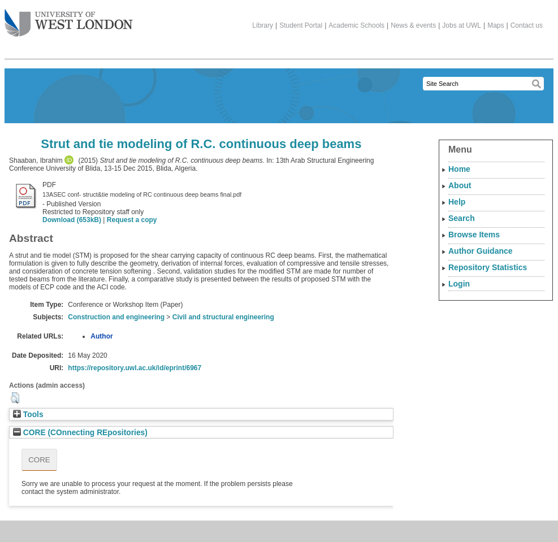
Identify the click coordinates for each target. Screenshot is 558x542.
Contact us (527, 25)
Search (461, 218)
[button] (15, 398)
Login (459, 283)
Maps (495, 25)
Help (456, 201)
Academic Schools (356, 25)
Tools (28, 414)
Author (101, 336)
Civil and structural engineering (223, 317)
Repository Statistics (487, 267)
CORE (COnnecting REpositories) (80, 432)
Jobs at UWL (461, 25)
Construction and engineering (116, 317)
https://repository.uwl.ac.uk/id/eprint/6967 (134, 368)
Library (262, 25)
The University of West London (69, 19)
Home (459, 169)
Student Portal (300, 25)
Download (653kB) (71, 220)
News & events (413, 25)
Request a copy (132, 220)
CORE (39, 460)
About (459, 185)
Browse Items (474, 234)
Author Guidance (480, 250)
